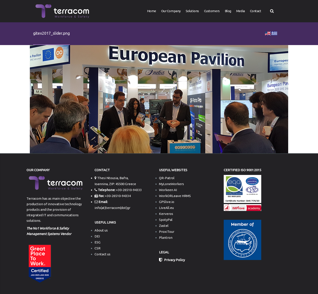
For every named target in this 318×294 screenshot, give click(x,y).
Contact (255, 11)
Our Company (171, 11)
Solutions (192, 11)
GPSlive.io (166, 202)
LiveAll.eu (166, 208)
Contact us (102, 254)
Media (240, 11)
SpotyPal (165, 220)
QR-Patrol (166, 178)
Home (151, 11)
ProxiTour (166, 231)
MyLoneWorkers (171, 184)
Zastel (163, 226)
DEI (97, 236)
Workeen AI (168, 190)
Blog (228, 11)
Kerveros (166, 214)
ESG (97, 242)
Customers (212, 11)
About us (101, 230)
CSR (97, 248)
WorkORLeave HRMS (175, 196)
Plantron (165, 237)
